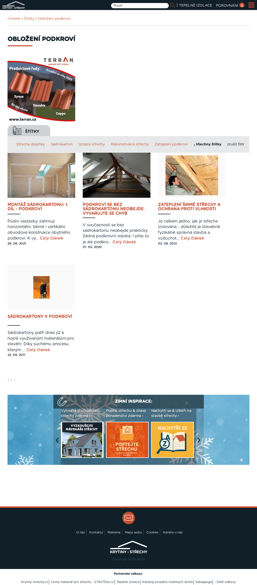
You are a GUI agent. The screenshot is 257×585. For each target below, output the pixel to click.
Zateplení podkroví (171, 144)
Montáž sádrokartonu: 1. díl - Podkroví (38, 207)
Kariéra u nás (173, 532)
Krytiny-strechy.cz (34, 581)
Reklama (114, 532)
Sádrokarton (62, 144)
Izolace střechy (91, 144)
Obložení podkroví (54, 19)
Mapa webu (133, 532)
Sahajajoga (204, 581)
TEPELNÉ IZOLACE (195, 5)
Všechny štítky (208, 144)
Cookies (152, 532)
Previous (58, 443)
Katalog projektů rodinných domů (167, 581)
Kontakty (96, 532)
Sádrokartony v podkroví (40, 317)
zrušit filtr (235, 144)
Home (15, 19)
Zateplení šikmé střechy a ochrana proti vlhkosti (189, 207)
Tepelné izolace (128, 581)
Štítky (29, 19)
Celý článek (51, 238)
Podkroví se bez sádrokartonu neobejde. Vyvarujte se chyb (114, 209)
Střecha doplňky (30, 144)
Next (200, 443)
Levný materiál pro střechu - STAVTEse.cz (82, 581)
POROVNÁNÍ (230, 6)
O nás (80, 532)
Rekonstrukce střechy (130, 144)
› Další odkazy (225, 581)
